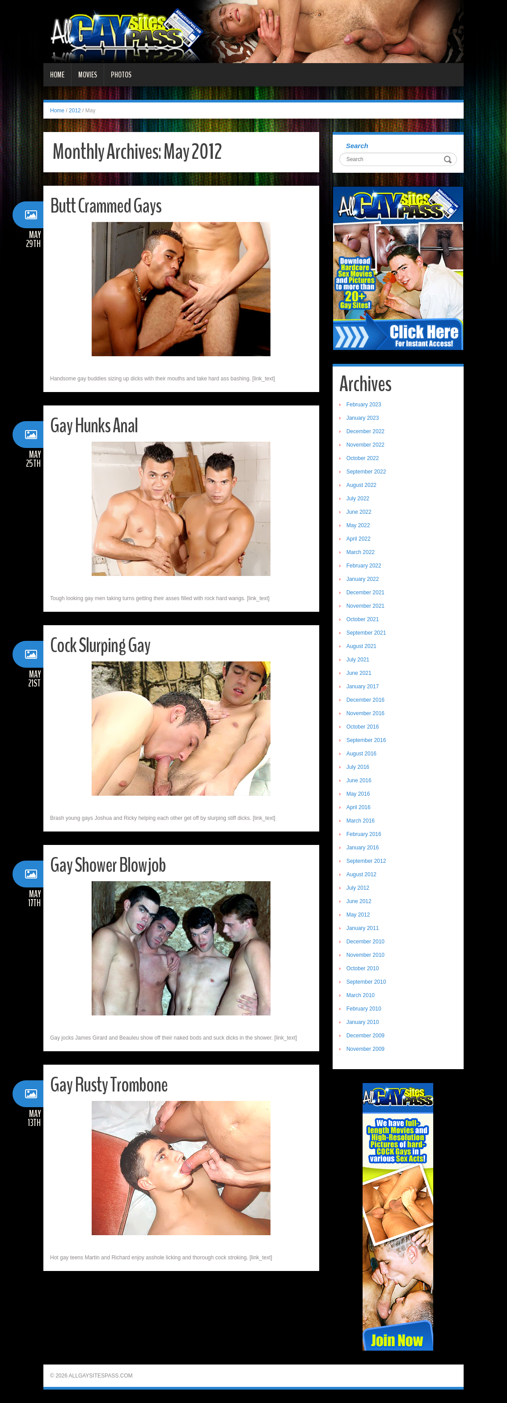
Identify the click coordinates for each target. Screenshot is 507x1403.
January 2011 (362, 928)
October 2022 (362, 458)
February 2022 (363, 566)
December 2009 (365, 1035)
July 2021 (357, 660)
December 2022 (365, 431)
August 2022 (361, 485)
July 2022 (357, 498)
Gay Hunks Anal (94, 425)
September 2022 (366, 472)
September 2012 (366, 861)
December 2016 (365, 700)
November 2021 (365, 606)
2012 (75, 110)
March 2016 (360, 821)
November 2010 (365, 955)
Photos (121, 74)
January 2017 (362, 686)
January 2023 (362, 418)
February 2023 (363, 404)
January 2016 (362, 847)
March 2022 (360, 552)
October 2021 (362, 619)
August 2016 (361, 754)
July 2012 (357, 888)
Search (357, 145)
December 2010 (365, 941)
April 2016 (358, 807)
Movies (87, 74)
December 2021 (365, 592)
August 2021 (361, 646)
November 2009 (365, 1049)
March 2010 (360, 995)
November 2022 (365, 445)
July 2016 (357, 767)
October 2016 (362, 727)
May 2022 (358, 525)
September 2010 (366, 982)
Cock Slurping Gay (100, 645)
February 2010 (363, 1009)
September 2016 (366, 740)
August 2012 (361, 874)
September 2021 (366, 633)
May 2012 (358, 915)
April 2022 (358, 539)
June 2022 (359, 512)
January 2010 (362, 1022)
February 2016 (363, 834)
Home (57, 74)
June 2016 (359, 780)
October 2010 (362, 968)
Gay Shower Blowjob (108, 865)
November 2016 (365, 713)
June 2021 (359, 673)
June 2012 (359, 901)
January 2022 (362, 579)
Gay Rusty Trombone (109, 1085)
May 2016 (358, 794)
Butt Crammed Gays (105, 206)
